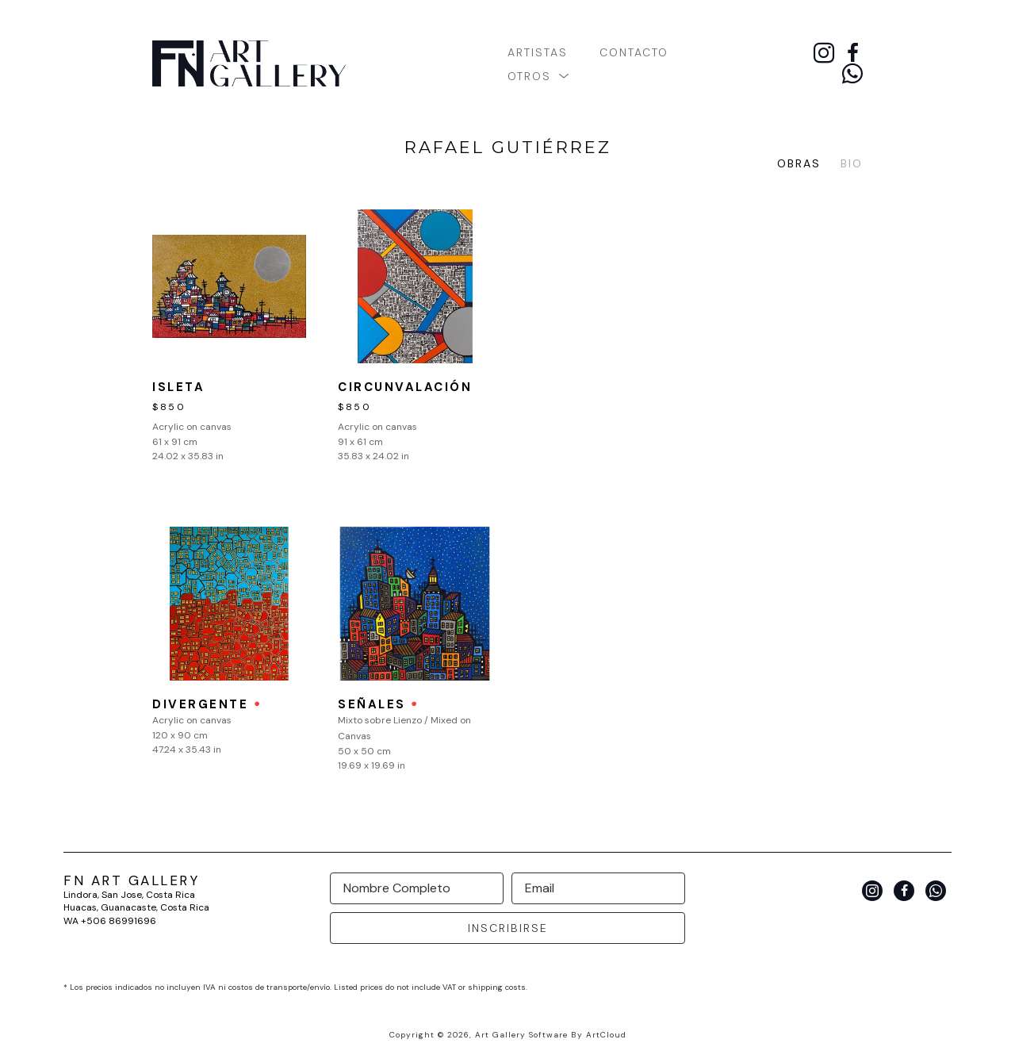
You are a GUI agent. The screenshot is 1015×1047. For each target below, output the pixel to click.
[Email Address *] (598, 888)
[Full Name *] (417, 888)
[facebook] (852, 53)
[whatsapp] (852, 73)
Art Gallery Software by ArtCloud (550, 1035)
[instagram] (824, 53)
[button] (539, 75)
